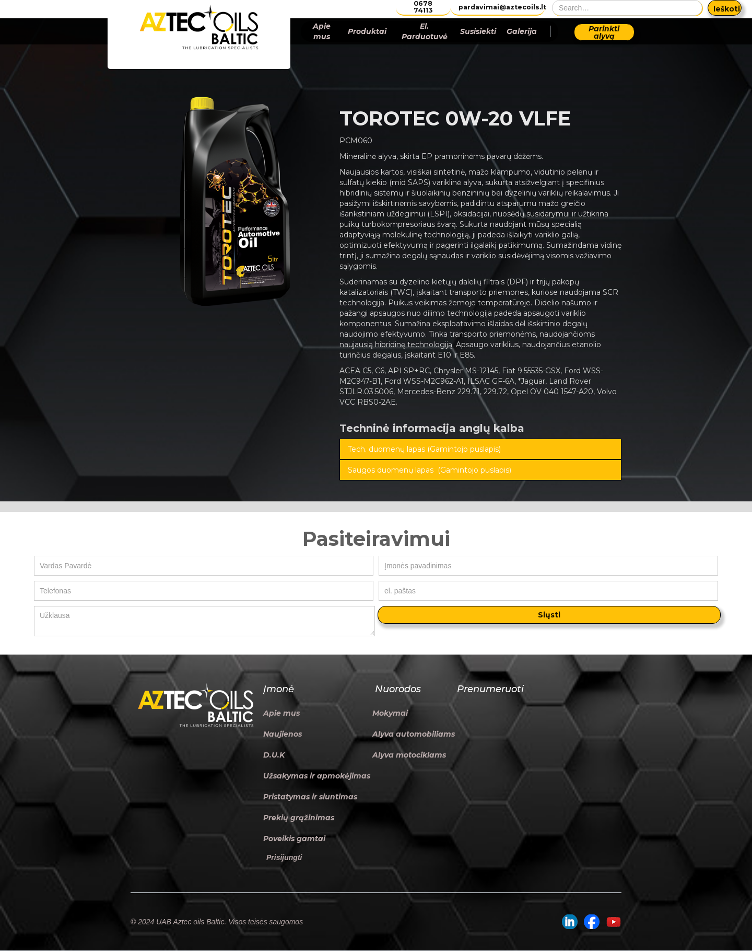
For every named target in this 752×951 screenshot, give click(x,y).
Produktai (367, 31)
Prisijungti (284, 857)
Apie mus (322, 31)
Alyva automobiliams (413, 734)
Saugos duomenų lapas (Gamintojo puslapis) (429, 470)
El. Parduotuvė (425, 31)
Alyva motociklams (409, 755)
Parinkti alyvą (604, 32)
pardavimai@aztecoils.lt (502, 7)
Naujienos (282, 734)
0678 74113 (423, 7)
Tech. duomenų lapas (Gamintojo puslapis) (424, 449)
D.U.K (274, 755)
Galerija (522, 31)
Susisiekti (478, 31)
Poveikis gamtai (294, 838)
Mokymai (390, 713)
